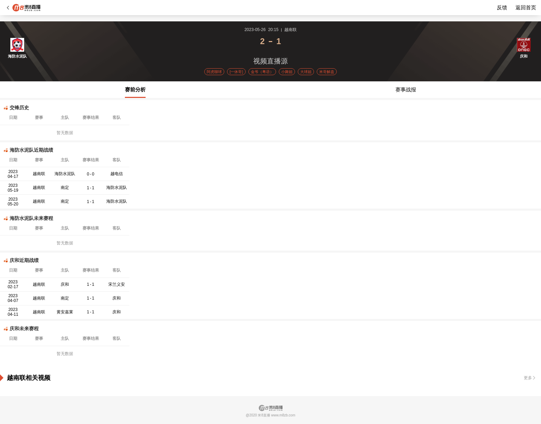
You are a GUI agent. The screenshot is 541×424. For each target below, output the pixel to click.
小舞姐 (287, 72)
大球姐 (306, 72)
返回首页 (525, 7)
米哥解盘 (326, 72)
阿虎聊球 (214, 72)
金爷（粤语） (262, 72)
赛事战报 (405, 89)
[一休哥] (236, 72)
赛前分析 (135, 89)
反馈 (502, 7)
